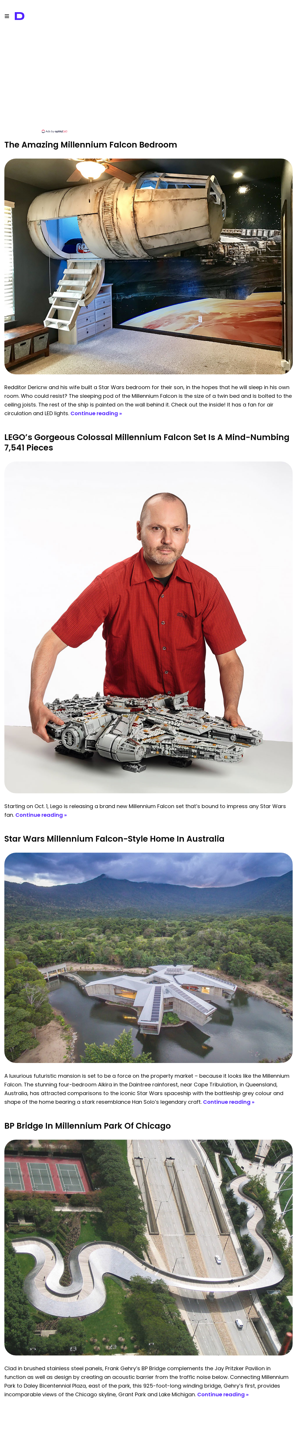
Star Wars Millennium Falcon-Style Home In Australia (114, 839)
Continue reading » (96, 413)
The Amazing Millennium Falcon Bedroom (90, 144)
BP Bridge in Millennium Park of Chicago (87, 1126)
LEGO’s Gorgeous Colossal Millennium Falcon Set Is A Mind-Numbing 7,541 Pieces (146, 442)
